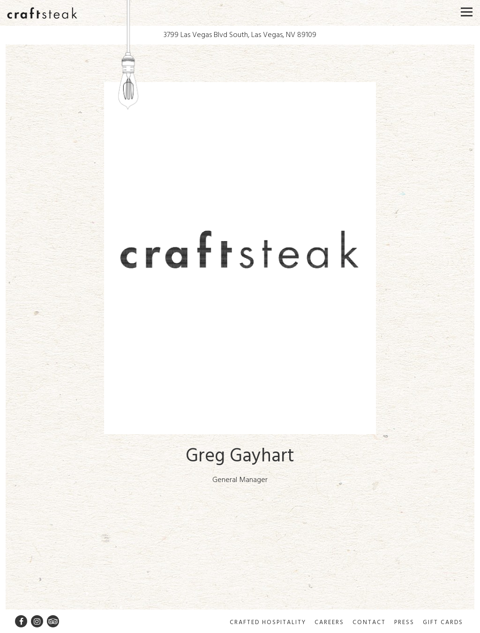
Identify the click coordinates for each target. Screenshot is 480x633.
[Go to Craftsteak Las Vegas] (240, 35)
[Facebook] (21, 621)
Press (404, 622)
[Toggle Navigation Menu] (466, 12)
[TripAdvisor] (53, 621)
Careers (329, 622)
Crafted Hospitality (268, 622)
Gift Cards (443, 622)
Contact (369, 622)
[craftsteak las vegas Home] (42, 13)
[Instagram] (37, 621)
